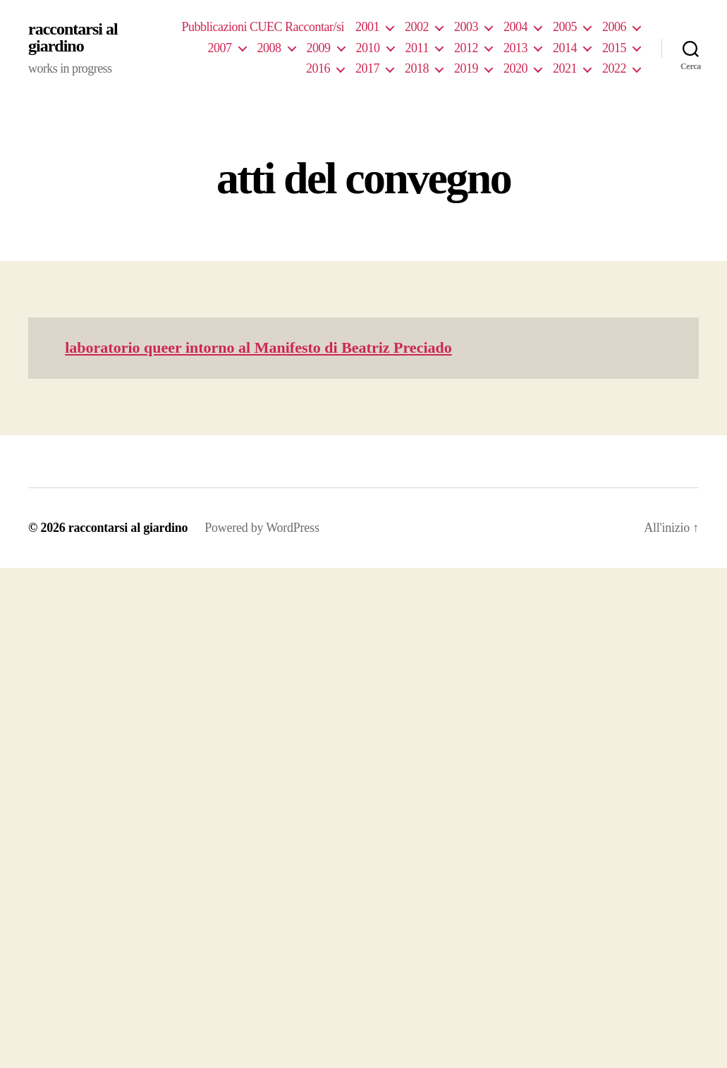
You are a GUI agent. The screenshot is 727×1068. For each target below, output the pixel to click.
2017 (367, 68)
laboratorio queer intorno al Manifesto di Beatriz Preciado (258, 347)
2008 (269, 48)
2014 (565, 48)
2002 (417, 27)
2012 (466, 48)
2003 (466, 27)
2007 (220, 48)
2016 (318, 68)
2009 (319, 48)
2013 (515, 48)
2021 (565, 68)
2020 (515, 68)
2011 (417, 48)
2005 (565, 27)
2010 (368, 48)
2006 (614, 27)
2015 (614, 48)
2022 (614, 68)
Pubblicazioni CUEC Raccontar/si (262, 27)
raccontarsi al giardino (73, 37)
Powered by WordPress (261, 528)
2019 (466, 68)
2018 (417, 68)
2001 (367, 27)
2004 (515, 27)
